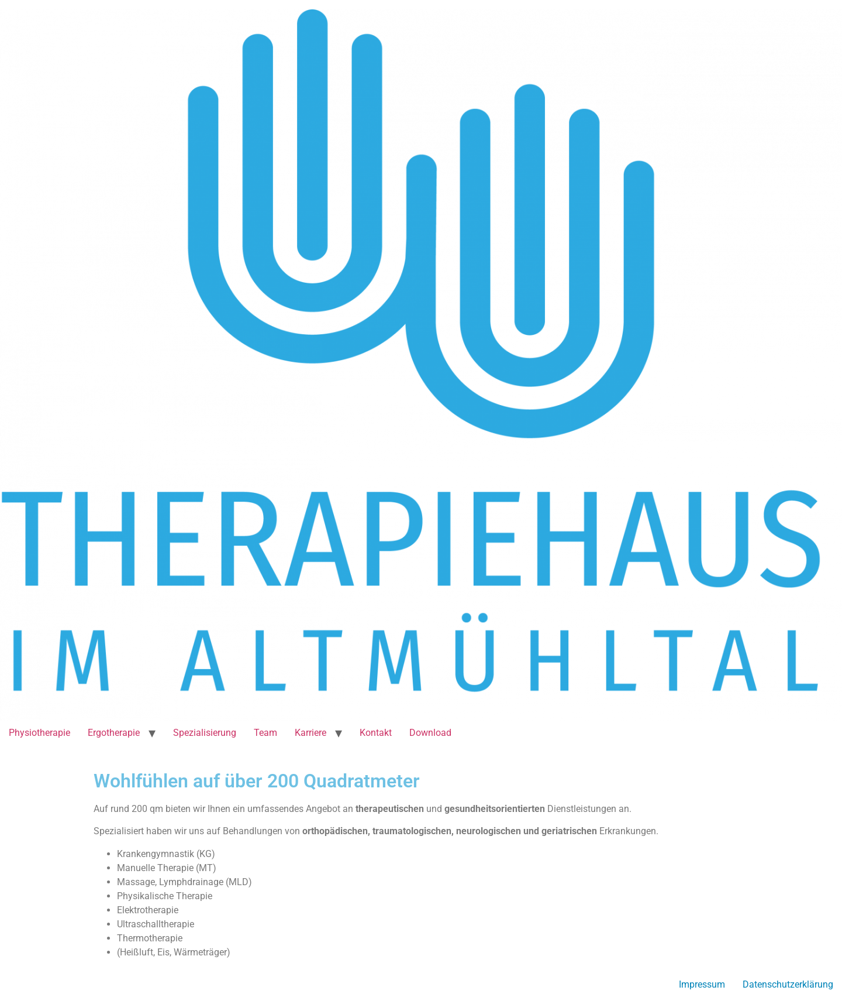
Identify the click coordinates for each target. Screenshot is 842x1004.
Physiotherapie (39, 732)
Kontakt (376, 732)
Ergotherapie (114, 732)
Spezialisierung (204, 732)
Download (430, 732)
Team (265, 732)
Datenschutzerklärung (788, 984)
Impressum (702, 984)
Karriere (310, 732)
